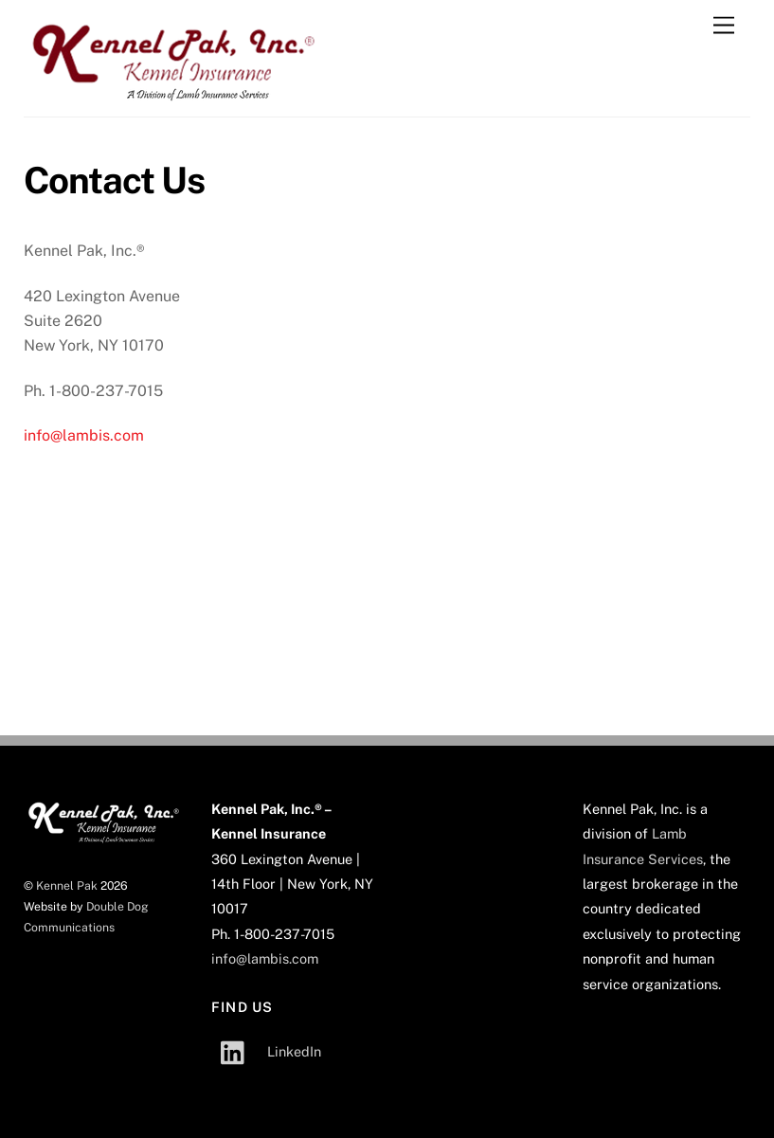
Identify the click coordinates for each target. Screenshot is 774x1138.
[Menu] (724, 26)
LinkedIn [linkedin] (266, 1051)
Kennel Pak (67, 885)
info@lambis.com (84, 435)
